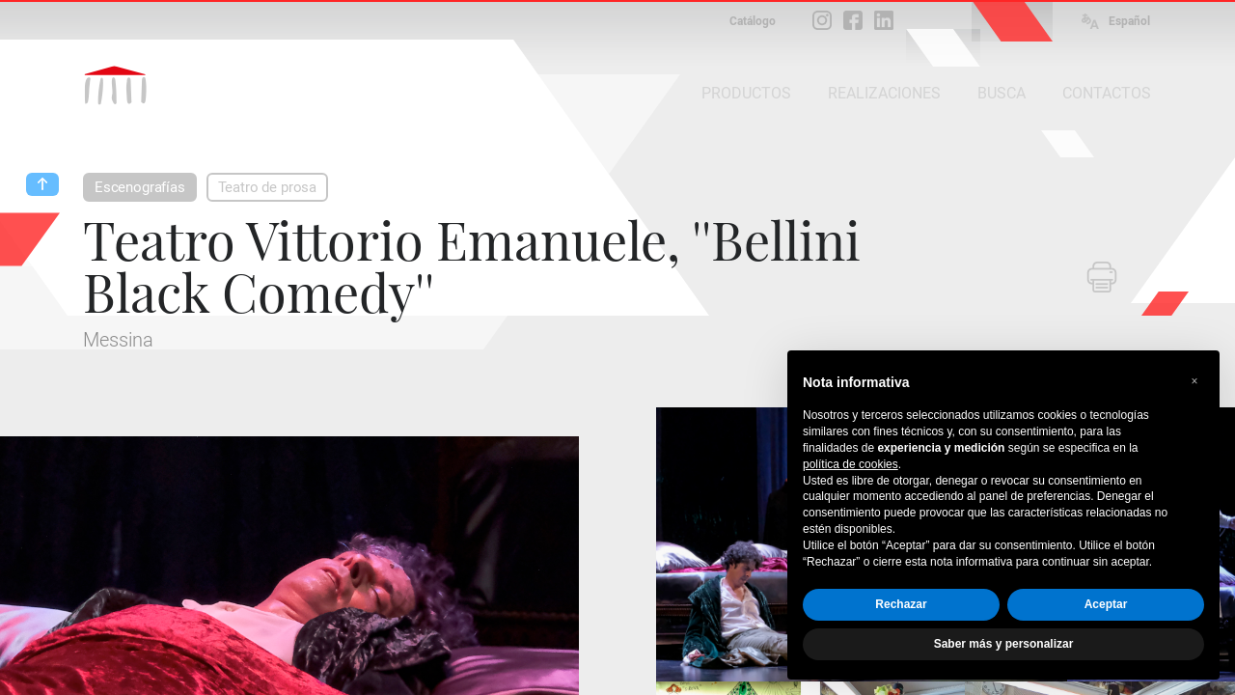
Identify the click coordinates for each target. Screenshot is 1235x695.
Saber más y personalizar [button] (1004, 644)
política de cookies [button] (850, 464)
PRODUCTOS (746, 93)
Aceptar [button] (1106, 604)
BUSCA (1001, 93)
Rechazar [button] (900, 604)
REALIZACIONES (884, 93)
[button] (1194, 381)
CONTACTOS (1106, 93)
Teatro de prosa (267, 187)
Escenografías (140, 187)
